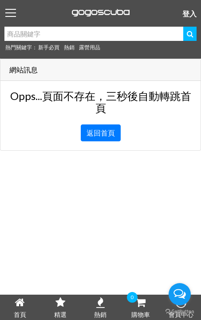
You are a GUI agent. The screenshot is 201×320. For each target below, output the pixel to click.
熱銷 (69, 47)
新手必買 (48, 47)
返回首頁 (101, 132)
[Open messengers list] (180, 294)
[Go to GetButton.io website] (180, 311)
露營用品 (89, 47)
